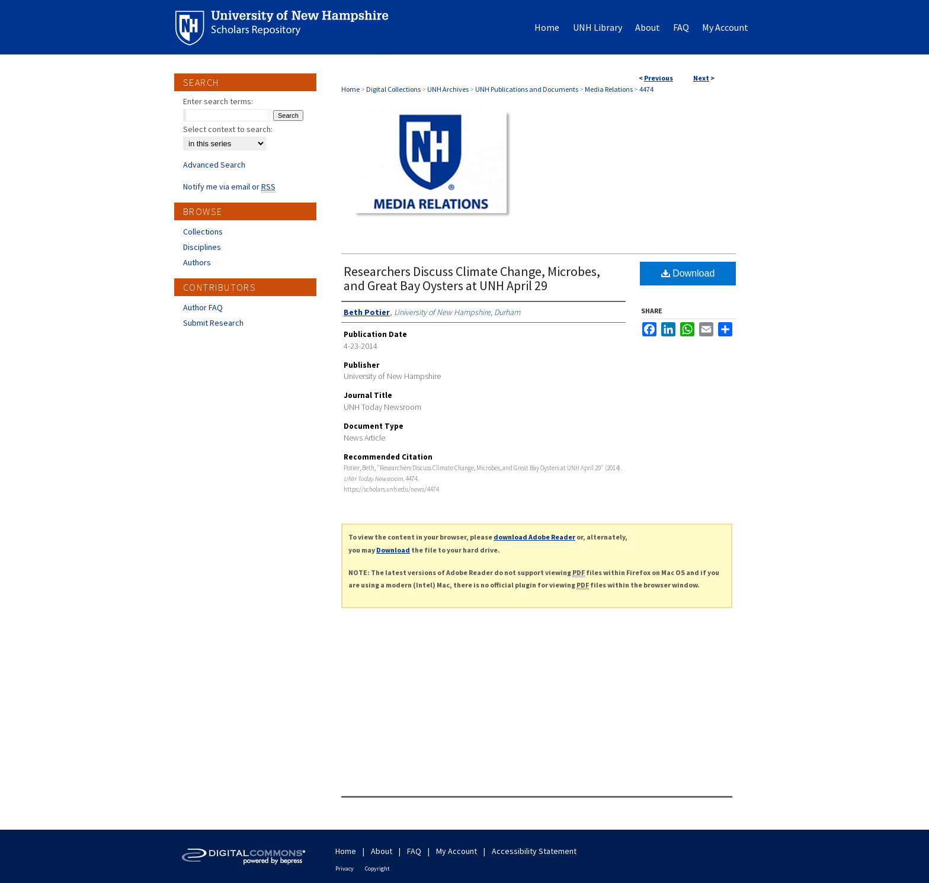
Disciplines (202, 247)
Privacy (344, 868)
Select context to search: (228, 129)
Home (350, 89)
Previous (658, 77)
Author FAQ (203, 307)
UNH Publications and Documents (526, 89)
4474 (646, 89)
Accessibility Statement (534, 851)
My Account (456, 851)
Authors (197, 262)
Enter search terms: (218, 101)
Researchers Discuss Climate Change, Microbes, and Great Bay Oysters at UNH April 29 (472, 278)
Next (701, 77)
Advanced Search (214, 164)
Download (688, 273)
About (381, 851)
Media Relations (609, 89)
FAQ (414, 851)
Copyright (377, 868)
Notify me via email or (229, 186)
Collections (203, 231)
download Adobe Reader (534, 536)
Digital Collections (393, 89)
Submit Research (213, 322)
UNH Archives (448, 89)
